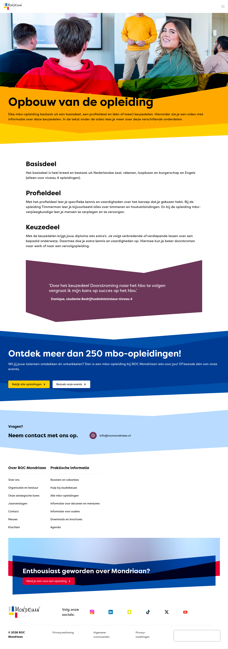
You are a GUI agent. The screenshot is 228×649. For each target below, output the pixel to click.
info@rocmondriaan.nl (110, 435)
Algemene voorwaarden (101, 634)
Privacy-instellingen (142, 634)
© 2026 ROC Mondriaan (16, 635)
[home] (13, 6)
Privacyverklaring (63, 632)
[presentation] (197, 635)
